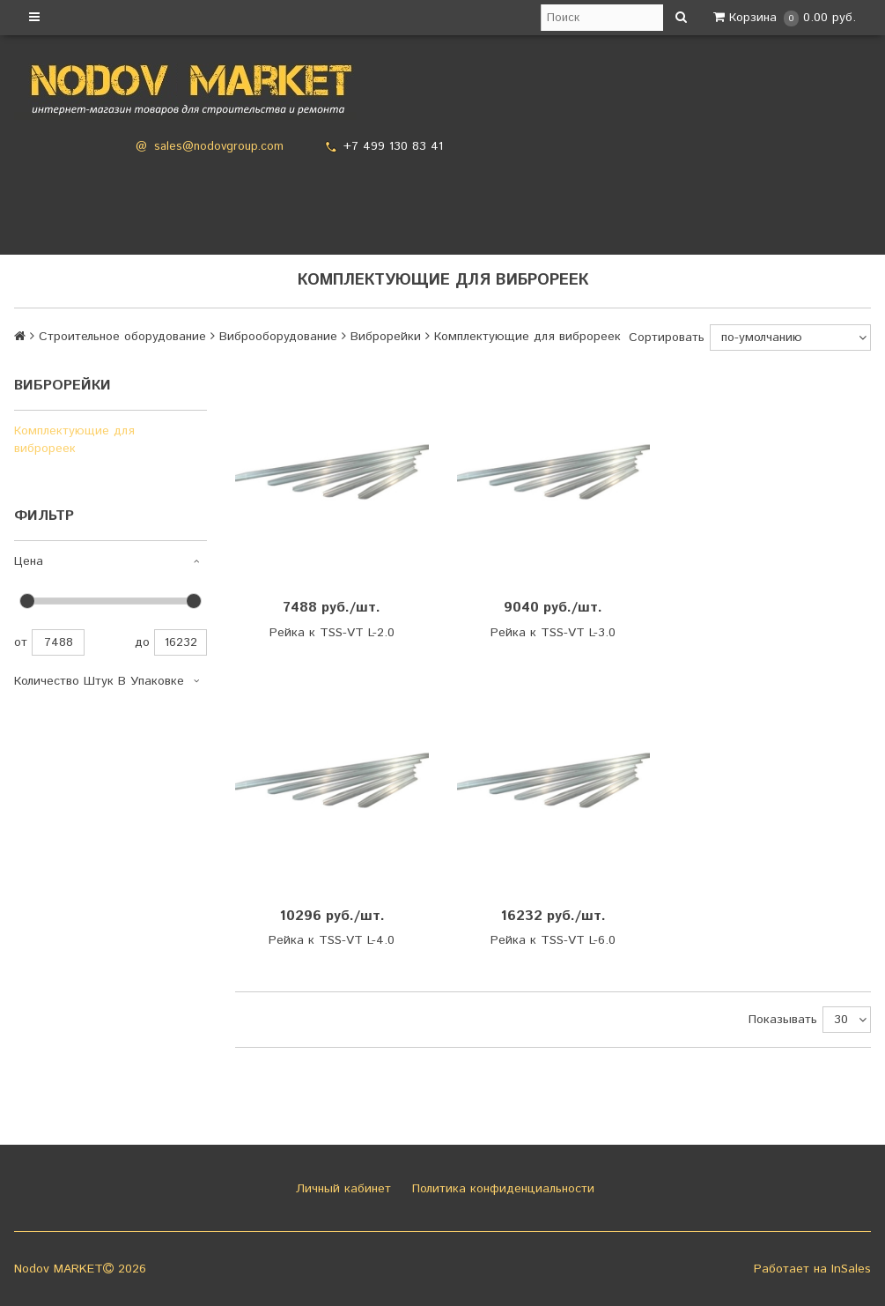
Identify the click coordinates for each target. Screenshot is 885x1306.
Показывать (783, 1019)
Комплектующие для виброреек (74, 439)
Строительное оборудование (122, 336)
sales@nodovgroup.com (219, 146)
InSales (851, 1269)
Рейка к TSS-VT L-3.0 (553, 633)
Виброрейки (385, 336)
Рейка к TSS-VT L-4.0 (332, 940)
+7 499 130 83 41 (393, 146)
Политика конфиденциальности (501, 1189)
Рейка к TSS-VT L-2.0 (332, 633)
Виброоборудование (278, 336)
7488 (58, 642)
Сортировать (666, 337)
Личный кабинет (341, 1189)
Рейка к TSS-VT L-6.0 (553, 940)
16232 (180, 642)
